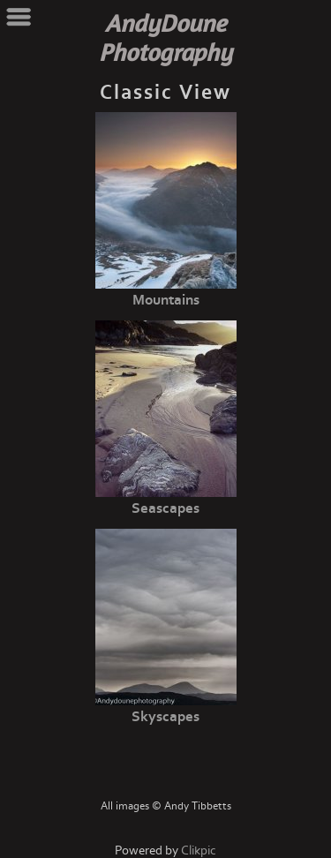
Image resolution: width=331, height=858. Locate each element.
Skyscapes (165, 717)
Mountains (165, 300)
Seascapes (165, 508)
